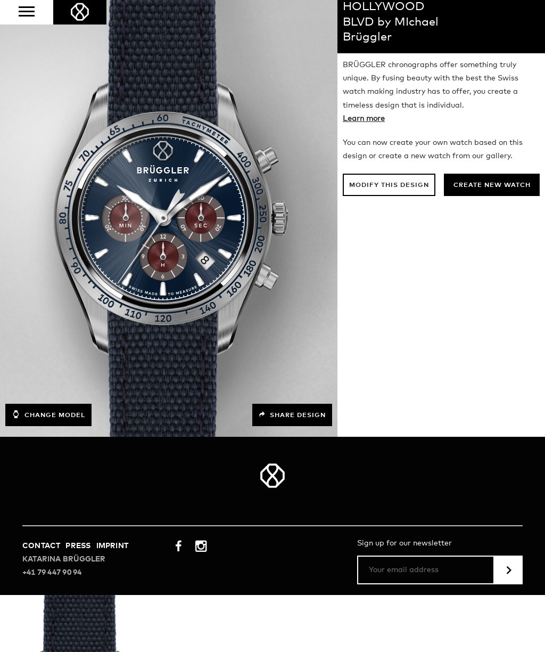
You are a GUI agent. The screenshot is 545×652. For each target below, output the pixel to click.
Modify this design (389, 185)
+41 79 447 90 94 (51, 572)
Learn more (364, 119)
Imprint (112, 546)
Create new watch (492, 185)
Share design (292, 415)
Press (77, 546)
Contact (41, 546)
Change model (48, 414)
